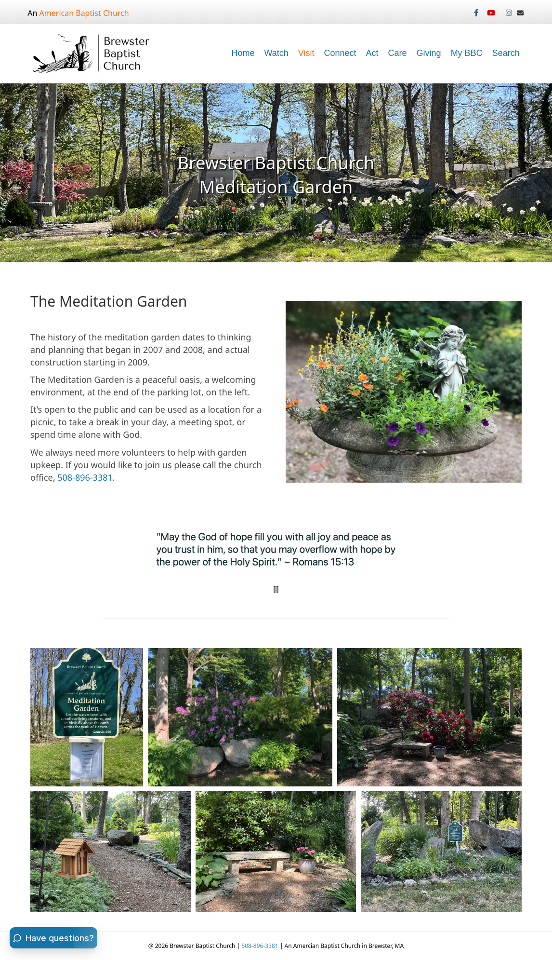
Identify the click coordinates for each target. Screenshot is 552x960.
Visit (306, 53)
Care (397, 53)
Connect (340, 53)
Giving (429, 53)
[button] (276, 589)
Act (372, 53)
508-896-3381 (85, 477)
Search (506, 53)
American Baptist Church (84, 13)
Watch (276, 53)
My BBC (467, 53)
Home (242, 53)
